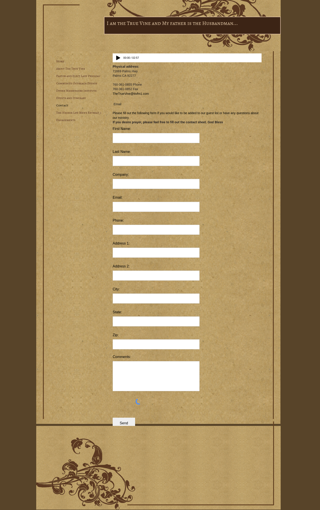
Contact (62, 105)
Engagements (65, 120)
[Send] (124, 423)
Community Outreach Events (76, 83)
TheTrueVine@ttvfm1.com (131, 93)
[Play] (118, 58)
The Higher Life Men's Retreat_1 (78, 113)
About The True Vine (70, 69)
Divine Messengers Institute (76, 91)
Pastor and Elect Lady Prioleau (78, 76)
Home (60, 61)
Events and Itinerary (71, 98)
